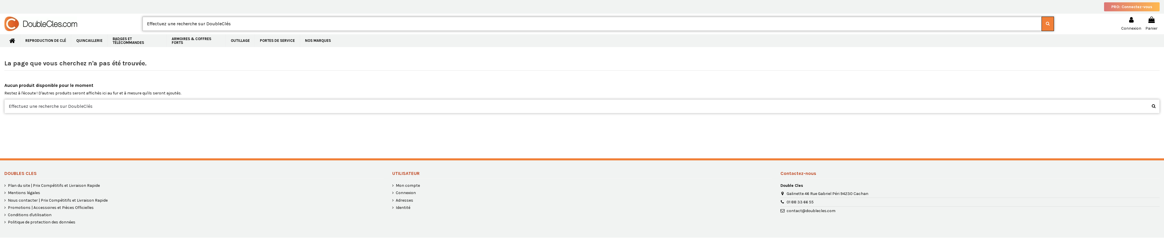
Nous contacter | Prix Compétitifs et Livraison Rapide (58, 200)
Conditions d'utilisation (30, 214)
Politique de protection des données (41, 222)
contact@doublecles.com (811, 210)
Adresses (404, 200)
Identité (403, 207)
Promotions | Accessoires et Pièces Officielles (51, 207)
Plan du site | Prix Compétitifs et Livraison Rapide (54, 185)
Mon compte (408, 185)
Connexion (406, 192)
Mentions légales (24, 192)
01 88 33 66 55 (800, 202)
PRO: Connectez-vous (1131, 6)
